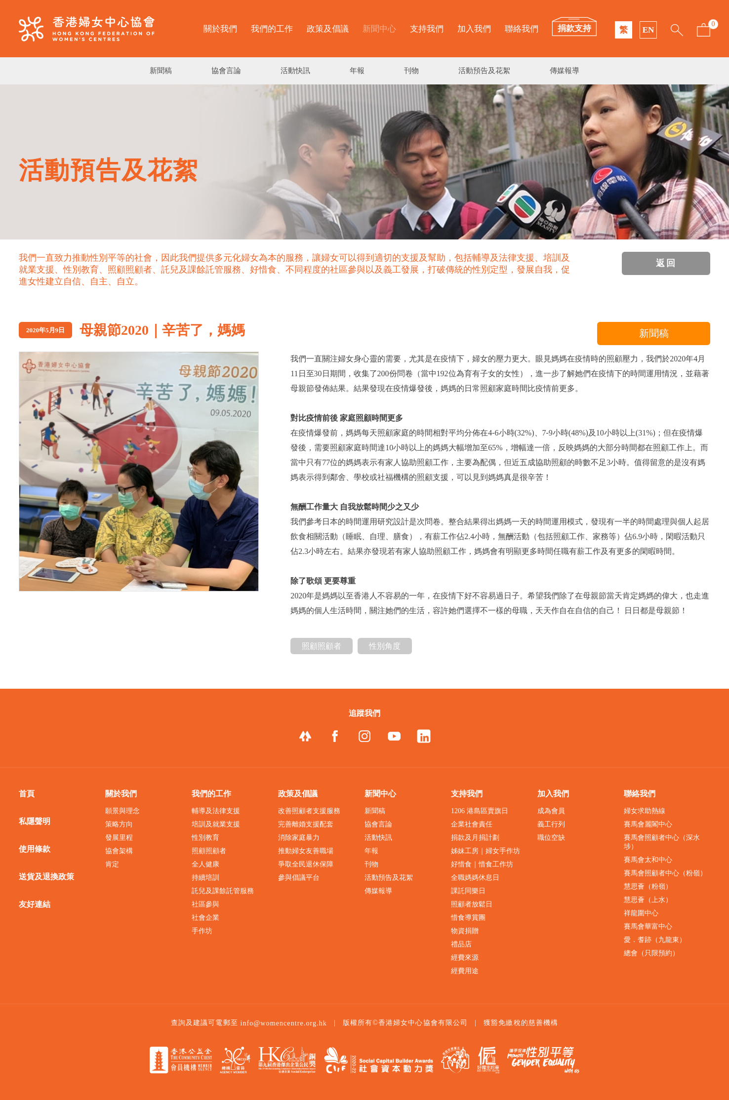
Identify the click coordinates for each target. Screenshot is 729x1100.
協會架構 (119, 851)
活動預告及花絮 (484, 71)
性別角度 (385, 646)
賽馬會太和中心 (648, 860)
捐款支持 (574, 28)
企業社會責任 (471, 824)
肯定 (112, 864)
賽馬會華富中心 (648, 926)
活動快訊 (295, 71)
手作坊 (202, 931)
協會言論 (226, 71)
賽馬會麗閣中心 (648, 824)
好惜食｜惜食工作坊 (482, 864)
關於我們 (220, 29)
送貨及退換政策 (46, 876)
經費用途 (465, 971)
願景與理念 (122, 811)
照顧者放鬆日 (471, 904)
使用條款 (34, 849)
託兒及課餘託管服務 (223, 891)
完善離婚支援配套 (305, 824)
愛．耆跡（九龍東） (655, 939)
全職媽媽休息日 (475, 877)
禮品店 (461, 944)
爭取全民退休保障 (305, 864)
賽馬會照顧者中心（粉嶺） (665, 873)
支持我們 (427, 29)
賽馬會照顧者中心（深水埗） (662, 842)
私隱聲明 (34, 821)
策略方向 (119, 824)
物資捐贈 (465, 931)
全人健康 (205, 864)
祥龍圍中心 (641, 913)
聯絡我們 (521, 29)
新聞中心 (379, 29)
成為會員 (551, 811)
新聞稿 (161, 71)
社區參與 (205, 904)
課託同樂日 (468, 891)
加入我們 (474, 29)
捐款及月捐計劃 (475, 837)
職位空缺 (551, 837)
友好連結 (34, 904)
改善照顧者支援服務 (309, 811)
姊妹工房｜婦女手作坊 (485, 851)
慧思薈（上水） (648, 900)
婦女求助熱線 (644, 811)
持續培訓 (205, 877)
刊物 (411, 71)
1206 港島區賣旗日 (479, 811)
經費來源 (465, 957)
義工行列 (551, 824)
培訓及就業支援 (216, 824)
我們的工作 (272, 29)
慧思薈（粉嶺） (648, 886)
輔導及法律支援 (216, 811)
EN (648, 30)
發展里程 (119, 837)
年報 (357, 71)
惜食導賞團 (468, 917)
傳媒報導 (564, 71)
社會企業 (205, 917)
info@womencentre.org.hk (283, 1023)
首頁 (27, 793)
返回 (666, 263)
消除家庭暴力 (299, 837)
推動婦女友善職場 (305, 851)
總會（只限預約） (651, 953)
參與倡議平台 (299, 877)
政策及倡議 (328, 29)
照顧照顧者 (321, 646)
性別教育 (205, 837)
